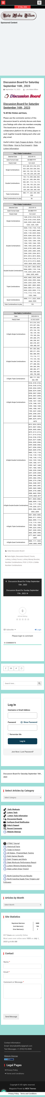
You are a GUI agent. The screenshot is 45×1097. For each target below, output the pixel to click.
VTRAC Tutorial (11, 843)
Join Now (15, 752)
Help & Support (11, 825)
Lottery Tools (10, 812)
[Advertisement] (22, 52)
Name (6, 962)
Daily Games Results (13, 856)
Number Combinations (13, 562)
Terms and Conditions (15, 1074)
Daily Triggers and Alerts (15, 859)
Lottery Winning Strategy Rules (17, 866)
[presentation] (21, 1010)
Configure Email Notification (16, 822)
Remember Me (14, 734)
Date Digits (11, 556)
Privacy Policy (12, 1070)
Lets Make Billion (32, 89)
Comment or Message (13, 982)
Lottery (7, 559)
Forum (32, 556)
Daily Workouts (11, 809)
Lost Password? (27, 752)
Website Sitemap (12, 832)
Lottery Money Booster (31, 559)
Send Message (11, 1017)
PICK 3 (25, 562)
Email (6, 972)
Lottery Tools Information (15, 816)
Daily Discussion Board (15, 551)
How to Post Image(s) (23, 145)
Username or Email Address (19, 710)
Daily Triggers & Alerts (24, 142)
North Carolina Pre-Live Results (17, 876)
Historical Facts (11, 846)
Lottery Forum (16, 559)
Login (38, 630)
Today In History (11, 850)
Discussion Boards (12, 819)
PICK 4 (30, 562)
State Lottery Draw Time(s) (16, 869)
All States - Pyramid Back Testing (18, 853)
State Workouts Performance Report (19, 862)
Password (12, 722)
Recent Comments (12, 828)
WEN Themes (30, 1089)
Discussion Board (22, 556)
